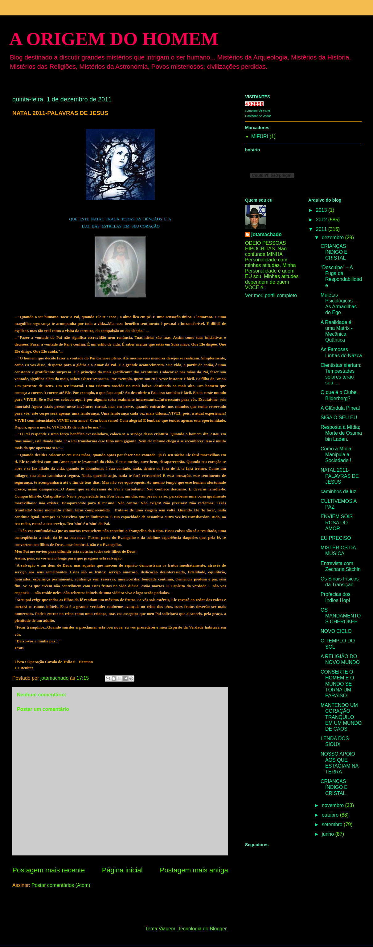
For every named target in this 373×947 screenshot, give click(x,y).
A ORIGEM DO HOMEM (113, 39)
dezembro (333, 237)
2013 (322, 210)
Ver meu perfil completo (271, 295)
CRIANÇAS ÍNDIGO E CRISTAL (334, 252)
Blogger (218, 928)
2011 (322, 229)
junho (328, 834)
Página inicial (122, 870)
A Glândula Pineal (340, 408)
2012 (322, 219)
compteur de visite (257, 110)
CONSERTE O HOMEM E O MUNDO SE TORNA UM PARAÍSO (337, 683)
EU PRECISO (336, 538)
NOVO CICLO (336, 631)
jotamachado (266, 234)
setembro (333, 824)
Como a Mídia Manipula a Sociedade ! (336, 454)
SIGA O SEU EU (339, 417)
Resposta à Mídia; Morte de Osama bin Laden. (341, 432)
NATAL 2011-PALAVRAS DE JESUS (340, 475)
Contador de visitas (258, 116)
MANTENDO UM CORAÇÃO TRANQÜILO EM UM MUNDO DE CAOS (341, 717)
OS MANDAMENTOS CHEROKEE (341, 615)
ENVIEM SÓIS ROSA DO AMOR (337, 522)
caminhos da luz (338, 491)
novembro (333, 805)
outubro (331, 815)
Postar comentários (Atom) (60, 885)
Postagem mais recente (48, 870)
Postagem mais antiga (194, 870)
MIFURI (259, 136)
